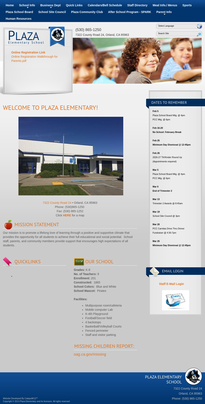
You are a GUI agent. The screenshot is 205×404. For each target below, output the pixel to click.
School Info (27, 5)
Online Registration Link (28, 52)
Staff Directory (137, 5)
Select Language (166, 26)
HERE (67, 215)
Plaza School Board (19, 12)
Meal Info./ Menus (165, 5)
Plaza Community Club (87, 12)
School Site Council (52, 12)
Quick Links (74, 5)
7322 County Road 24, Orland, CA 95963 (102, 34)
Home (10, 5)
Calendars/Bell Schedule (105, 5)
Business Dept (50, 5)
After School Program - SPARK (129, 12)
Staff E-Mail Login (171, 284)
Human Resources (18, 18)
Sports (187, 5)
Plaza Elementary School (56, 38)
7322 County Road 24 (57, 202)
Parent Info (164, 12)
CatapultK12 (31, 398)
